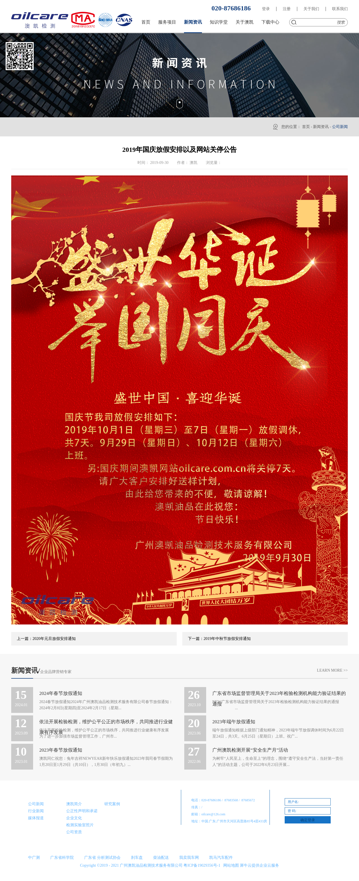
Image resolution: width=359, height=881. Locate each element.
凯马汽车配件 (221, 857)
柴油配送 (161, 857)
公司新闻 (340, 127)
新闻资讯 (321, 127)
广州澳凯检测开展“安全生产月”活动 (250, 750)
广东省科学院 (62, 857)
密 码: (292, 811)
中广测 (34, 857)
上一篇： (46, 639)
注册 (287, 9)
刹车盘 (137, 857)
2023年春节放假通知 (60, 750)
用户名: (293, 802)
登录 (266, 9)
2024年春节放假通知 (60, 693)
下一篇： (219, 639)
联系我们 (340, 9)
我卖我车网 (189, 857)
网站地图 (230, 865)
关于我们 (311, 9)
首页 (145, 22)
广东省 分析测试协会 (102, 857)
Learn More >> (332, 670)
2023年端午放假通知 (233, 721)
